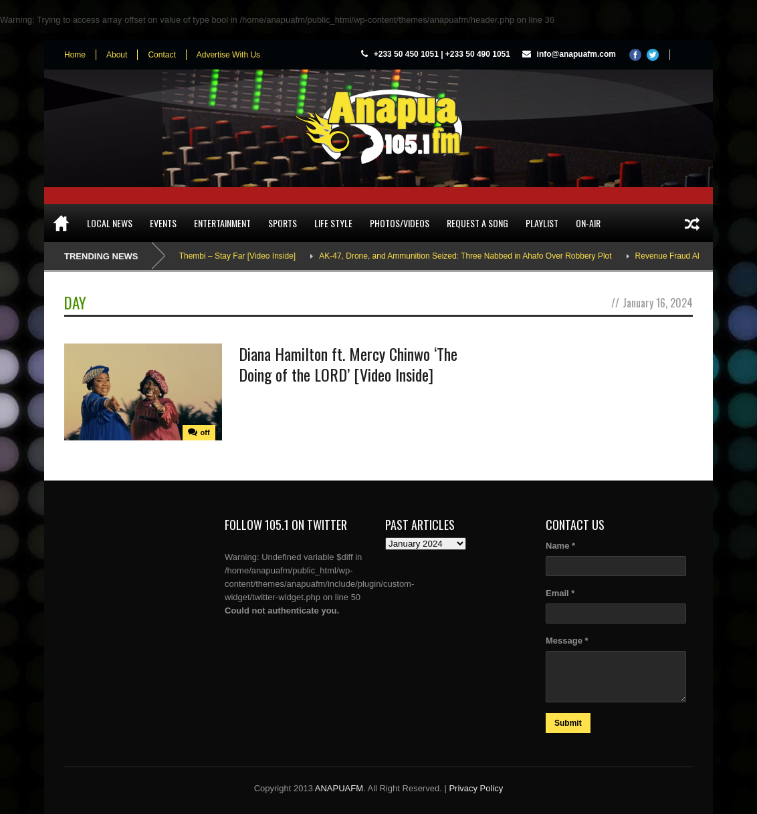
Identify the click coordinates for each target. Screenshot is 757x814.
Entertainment (222, 223)
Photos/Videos (399, 223)
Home (75, 54)
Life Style (333, 223)
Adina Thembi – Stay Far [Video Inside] (230, 256)
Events (163, 223)
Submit (568, 723)
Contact (161, 54)
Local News (109, 223)
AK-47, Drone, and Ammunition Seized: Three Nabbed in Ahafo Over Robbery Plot (470, 256)
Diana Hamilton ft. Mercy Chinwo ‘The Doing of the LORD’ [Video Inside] (348, 364)
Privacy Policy (476, 788)
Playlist (542, 223)
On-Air (588, 223)
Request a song (477, 223)
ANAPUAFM (339, 788)
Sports (282, 223)
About (116, 54)
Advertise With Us (228, 54)
